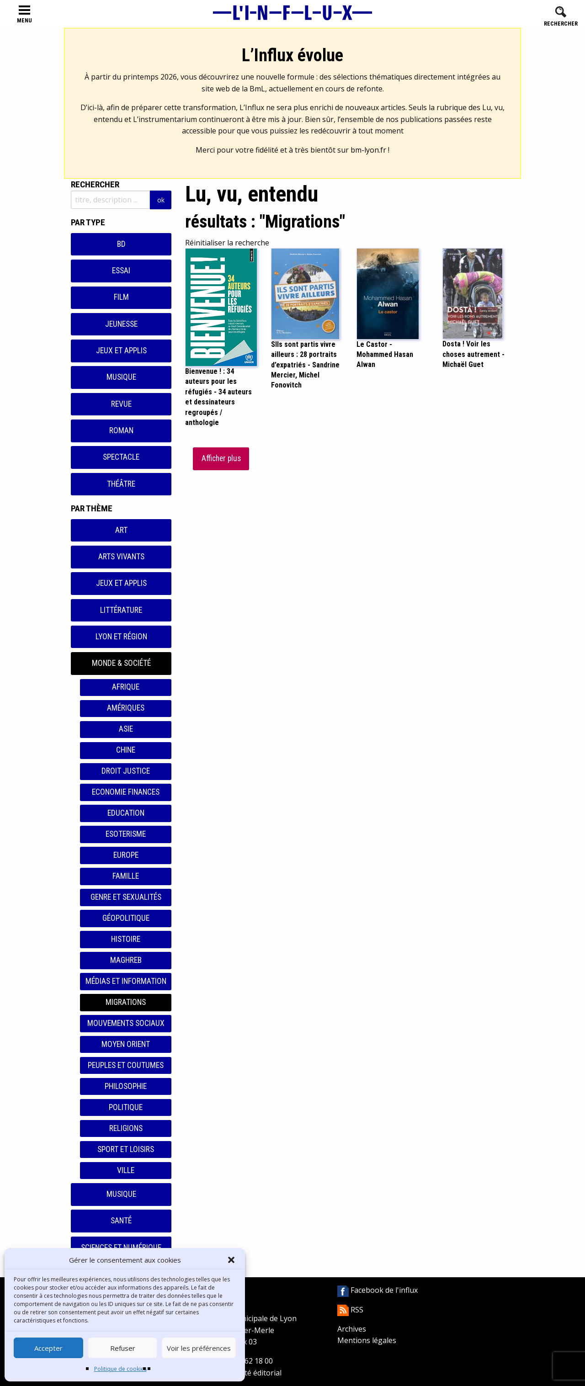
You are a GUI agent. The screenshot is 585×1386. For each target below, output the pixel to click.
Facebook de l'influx (377, 1290)
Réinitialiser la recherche (227, 243)
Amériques (125, 707)
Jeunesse (121, 324)
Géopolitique (125, 918)
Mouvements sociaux (126, 1023)
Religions (126, 1128)
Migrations (126, 1002)
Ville (125, 1170)
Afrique (125, 686)
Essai (121, 270)
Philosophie (126, 1086)
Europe (125, 855)
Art (121, 530)
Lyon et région (121, 636)
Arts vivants (121, 556)
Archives (351, 1329)
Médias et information (125, 981)
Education (125, 813)
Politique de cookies (120, 1369)
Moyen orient (125, 1044)
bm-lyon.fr (368, 150)
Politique (126, 1107)
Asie (126, 728)
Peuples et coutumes (126, 1065)
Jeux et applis (121, 350)
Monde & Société (121, 663)
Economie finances (126, 792)
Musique (121, 377)
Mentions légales (366, 1340)
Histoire (125, 939)
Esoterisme (126, 834)
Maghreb (126, 960)
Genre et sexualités (125, 897)
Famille (125, 876)
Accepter (48, 1348)
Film (121, 297)
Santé (121, 1220)
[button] (231, 1259)
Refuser (122, 1348)
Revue (121, 404)
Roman (121, 430)
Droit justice (125, 770)
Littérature (121, 610)
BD (121, 244)
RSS (350, 1310)
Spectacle (121, 457)
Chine (125, 749)
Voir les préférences (199, 1348)
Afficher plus (221, 458)
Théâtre (121, 484)
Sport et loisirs (125, 1149)
